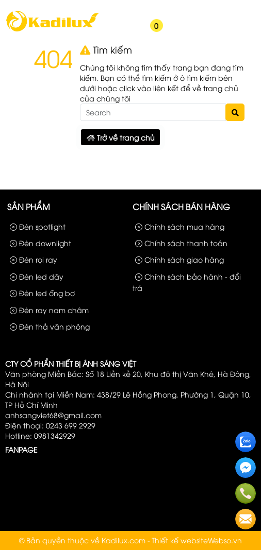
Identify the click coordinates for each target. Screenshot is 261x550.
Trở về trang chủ (121, 137)
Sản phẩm (159, 9)
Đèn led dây (36, 276)
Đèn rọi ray (33, 259)
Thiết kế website (180, 540)
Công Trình (202, 9)
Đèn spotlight (38, 226)
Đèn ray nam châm (49, 310)
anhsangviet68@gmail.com (53, 415)
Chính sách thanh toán (181, 243)
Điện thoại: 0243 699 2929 (50, 425)
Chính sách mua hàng (179, 226)
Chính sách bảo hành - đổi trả (187, 282)
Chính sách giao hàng (179, 259)
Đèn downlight (40, 243)
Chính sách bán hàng (181, 206)
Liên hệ (240, 9)
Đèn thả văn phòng (50, 326)
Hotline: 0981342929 (40, 435)
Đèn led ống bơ (42, 293)
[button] (113, 32)
